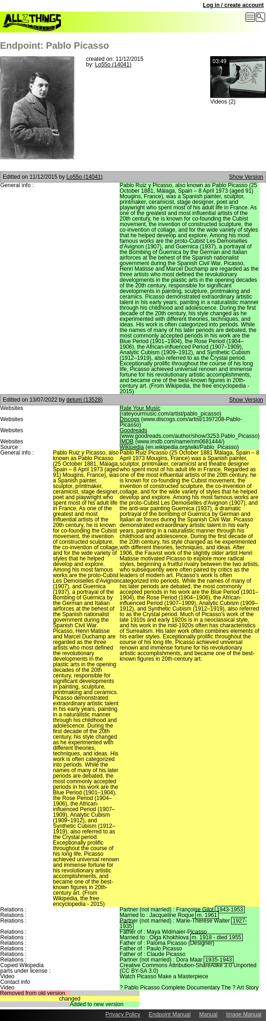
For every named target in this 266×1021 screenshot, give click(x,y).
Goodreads (133, 430)
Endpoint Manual (170, 1014)
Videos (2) (222, 101)
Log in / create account (233, 5)
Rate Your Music (140, 408)
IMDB (126, 441)
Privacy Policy (123, 1014)
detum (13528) (84, 400)
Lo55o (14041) (113, 64)
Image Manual (243, 1014)
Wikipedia (132, 447)
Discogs (130, 419)
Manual (208, 1014)
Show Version (246, 177)
